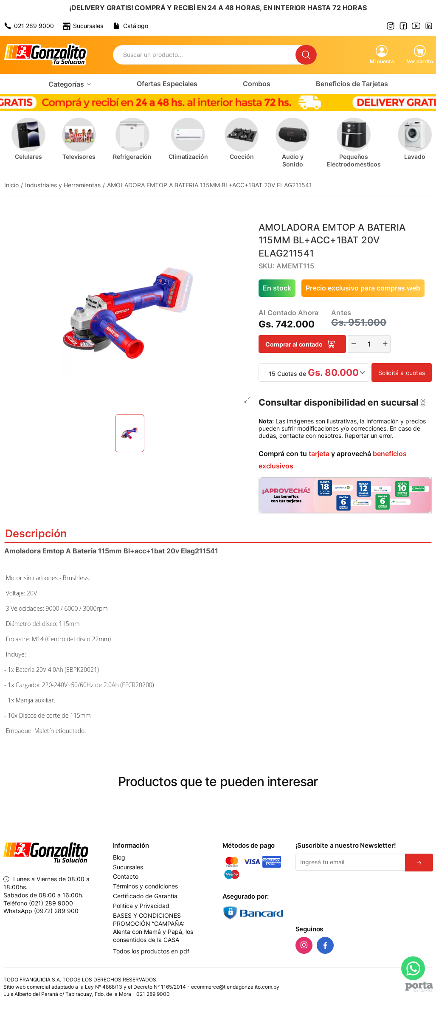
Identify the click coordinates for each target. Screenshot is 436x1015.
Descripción (218, 533)
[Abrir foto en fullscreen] (247, 400)
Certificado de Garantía (145, 896)
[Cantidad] (369, 344)
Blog (119, 857)
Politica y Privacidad (141, 905)
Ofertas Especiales (167, 83)
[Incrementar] (385, 344)
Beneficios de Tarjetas (352, 83)
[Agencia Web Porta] (419, 986)
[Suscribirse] (419, 862)
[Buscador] (204, 54)
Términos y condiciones (145, 886)
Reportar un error (368, 435)
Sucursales (128, 867)
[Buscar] (306, 55)
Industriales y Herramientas (63, 185)
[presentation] (360, 896)
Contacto (125, 876)
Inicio (11, 185)
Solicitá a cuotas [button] (401, 372)
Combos (256, 83)
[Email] (350, 862)
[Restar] (353, 344)
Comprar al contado (300, 344)
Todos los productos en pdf (151, 951)
